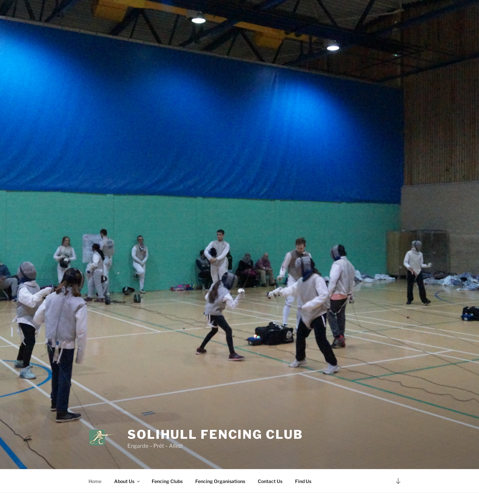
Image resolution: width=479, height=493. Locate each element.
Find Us (303, 481)
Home (94, 481)
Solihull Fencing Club (215, 434)
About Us (127, 481)
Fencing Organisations (220, 481)
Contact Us (270, 481)
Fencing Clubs (167, 481)
